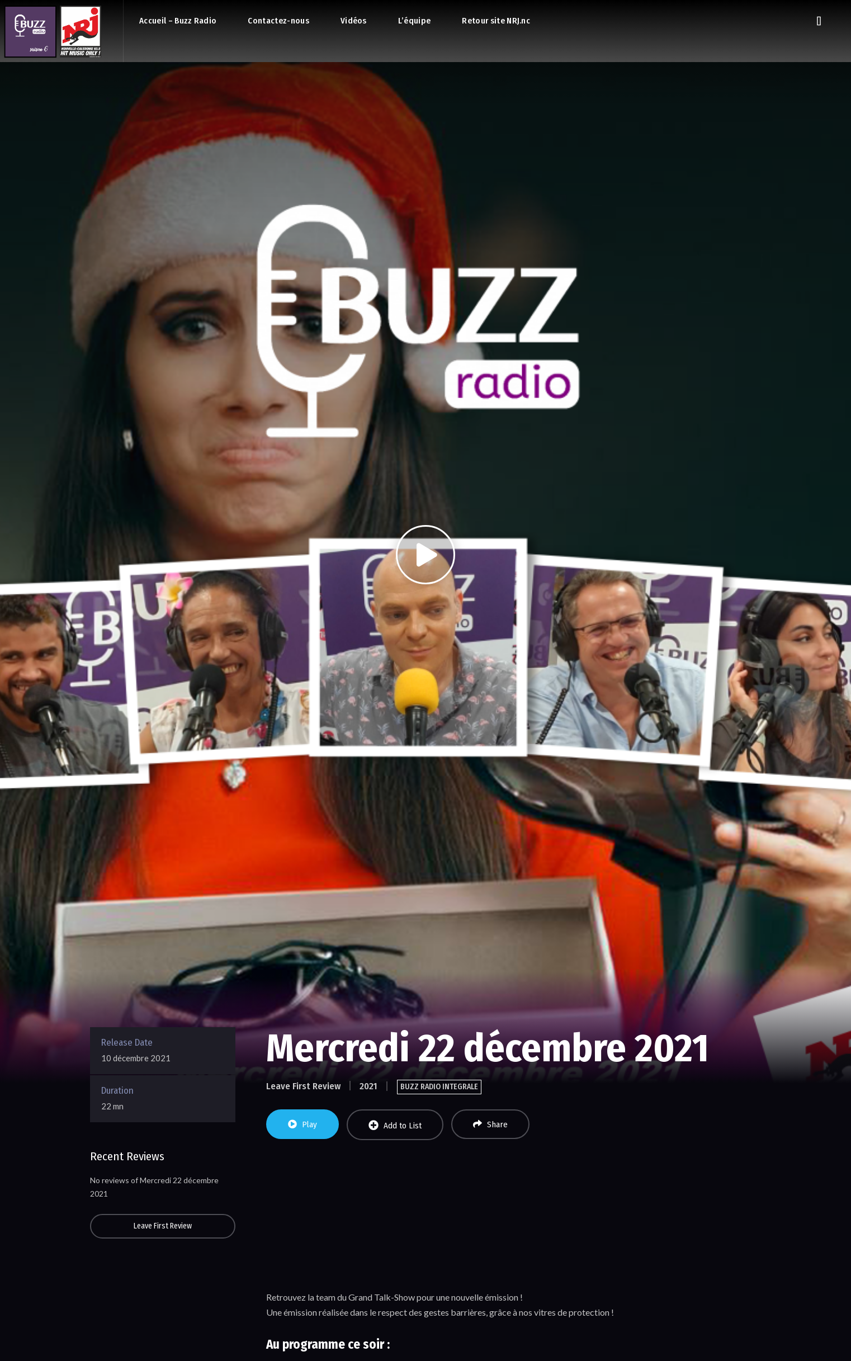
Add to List (395, 1125)
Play (302, 1124)
